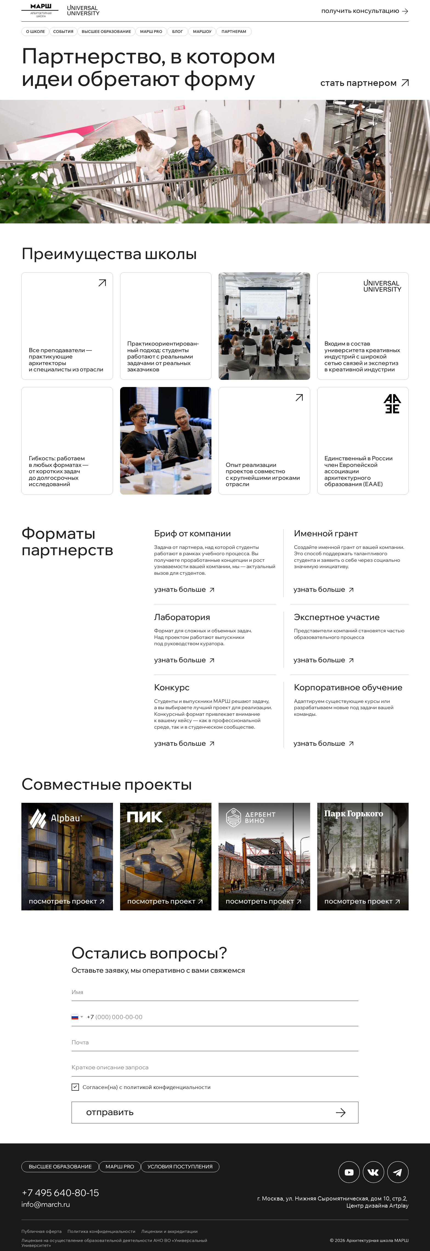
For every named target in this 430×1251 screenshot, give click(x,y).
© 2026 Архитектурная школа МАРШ (369, 1240)
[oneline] (215, 1067)
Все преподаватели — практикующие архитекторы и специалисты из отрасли (66, 359)
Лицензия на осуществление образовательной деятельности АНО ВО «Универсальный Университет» (114, 1243)
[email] (215, 1042)
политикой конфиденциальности (167, 1087)
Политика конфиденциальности (101, 1231)
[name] (215, 992)
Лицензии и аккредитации (169, 1231)
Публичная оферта (41, 1231)
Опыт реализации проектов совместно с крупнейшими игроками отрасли (263, 474)
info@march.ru (45, 1204)
